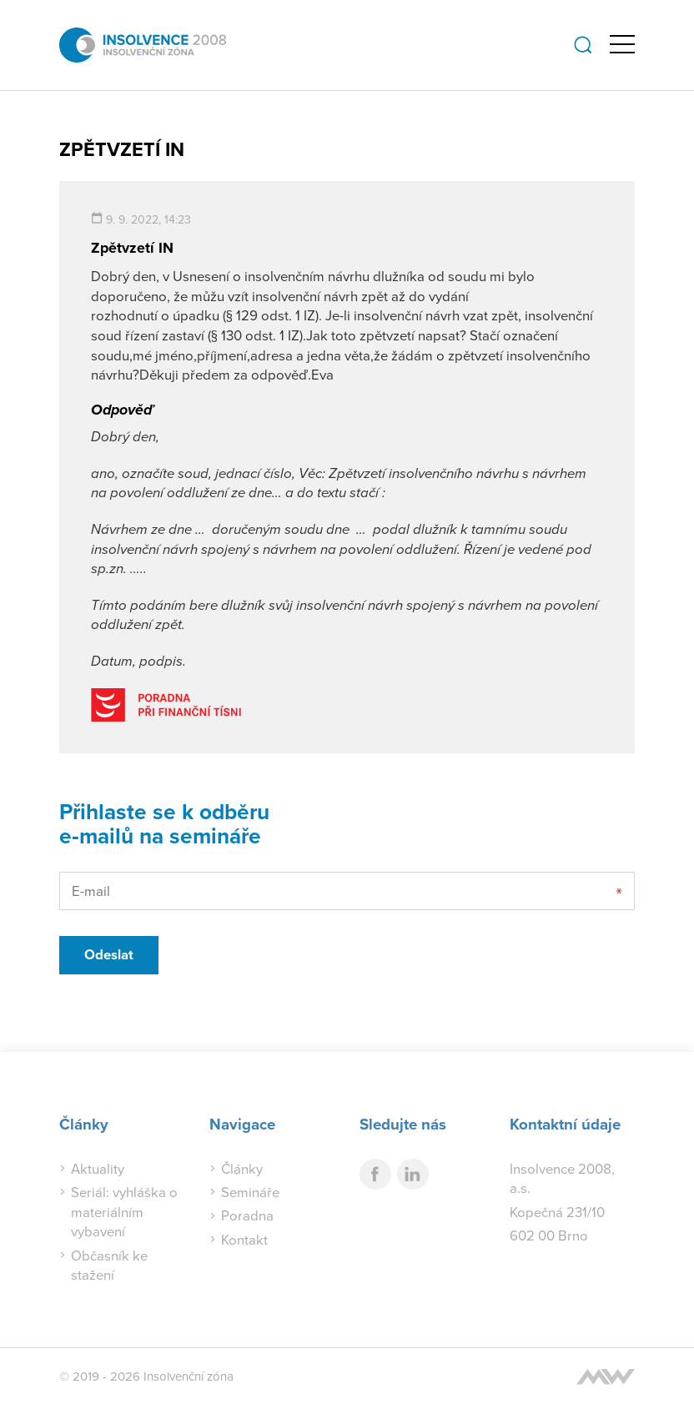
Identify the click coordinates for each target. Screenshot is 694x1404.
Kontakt (244, 1239)
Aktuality (97, 1168)
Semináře (250, 1191)
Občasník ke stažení (109, 1265)
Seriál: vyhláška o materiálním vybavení (124, 1211)
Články (242, 1168)
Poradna (247, 1215)
